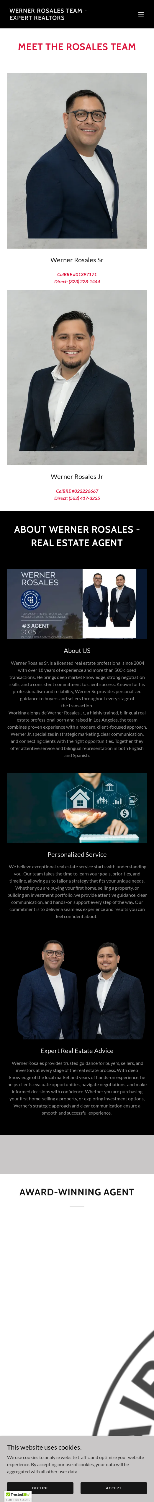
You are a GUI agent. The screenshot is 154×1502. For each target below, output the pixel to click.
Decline (40, 1488)
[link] (56, 18)
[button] (141, 14)
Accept (113, 1488)
